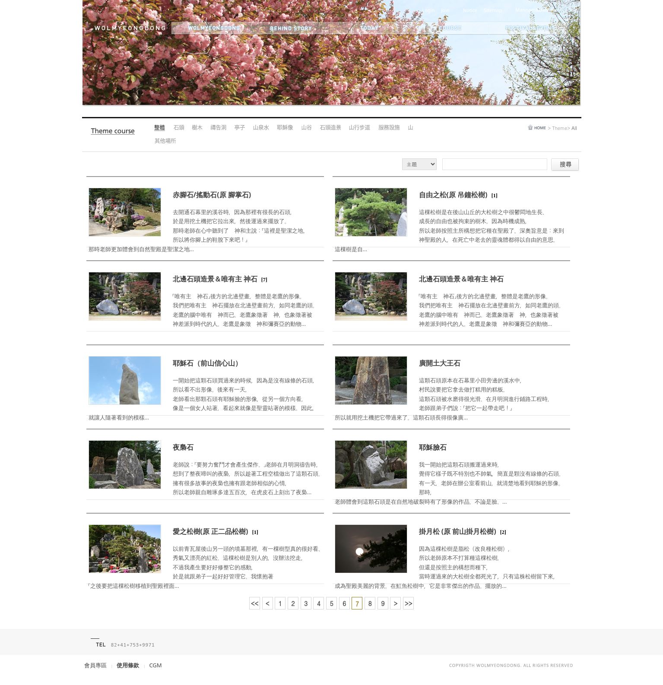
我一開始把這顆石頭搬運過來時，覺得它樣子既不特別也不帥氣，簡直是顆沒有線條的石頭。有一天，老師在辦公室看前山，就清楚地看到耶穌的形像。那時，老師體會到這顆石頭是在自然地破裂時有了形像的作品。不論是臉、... (449, 483)
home (536, 127)
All (159, 128)
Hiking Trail (359, 128)
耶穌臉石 (433, 447)
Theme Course (115, 133)
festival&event (529, 28)
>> (408, 603)
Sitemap (493, 10)
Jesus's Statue (285, 128)
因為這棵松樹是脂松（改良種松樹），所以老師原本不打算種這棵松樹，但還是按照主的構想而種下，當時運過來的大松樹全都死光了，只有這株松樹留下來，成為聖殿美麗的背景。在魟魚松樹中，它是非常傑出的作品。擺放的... (446, 567)
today (369, 28)
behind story (290, 28)
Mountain (410, 128)
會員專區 (95, 665)
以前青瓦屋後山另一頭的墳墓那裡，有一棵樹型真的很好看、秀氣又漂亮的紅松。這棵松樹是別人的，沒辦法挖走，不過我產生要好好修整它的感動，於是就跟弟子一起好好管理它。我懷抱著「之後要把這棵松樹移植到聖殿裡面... (206, 567)
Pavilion (239, 128)
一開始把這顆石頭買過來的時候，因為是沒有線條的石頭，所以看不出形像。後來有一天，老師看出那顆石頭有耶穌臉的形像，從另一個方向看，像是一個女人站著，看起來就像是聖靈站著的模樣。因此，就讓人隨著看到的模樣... (203, 398)
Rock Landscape (330, 128)
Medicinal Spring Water (261, 128)
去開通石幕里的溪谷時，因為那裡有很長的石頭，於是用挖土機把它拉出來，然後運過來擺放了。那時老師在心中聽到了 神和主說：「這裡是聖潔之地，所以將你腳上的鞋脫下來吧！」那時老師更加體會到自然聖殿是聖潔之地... (199, 230)
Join (445, 10)
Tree (197, 128)
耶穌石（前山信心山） (207, 363)
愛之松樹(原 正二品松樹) (210, 531)
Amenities (389, 128)
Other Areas (165, 141)
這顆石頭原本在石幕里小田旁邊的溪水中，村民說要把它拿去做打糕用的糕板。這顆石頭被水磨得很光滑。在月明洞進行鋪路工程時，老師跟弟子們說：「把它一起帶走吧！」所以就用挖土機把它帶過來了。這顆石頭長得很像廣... (444, 398)
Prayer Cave (218, 128)
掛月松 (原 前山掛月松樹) (457, 531)
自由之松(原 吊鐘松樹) (453, 194)
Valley (306, 128)
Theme (559, 128)
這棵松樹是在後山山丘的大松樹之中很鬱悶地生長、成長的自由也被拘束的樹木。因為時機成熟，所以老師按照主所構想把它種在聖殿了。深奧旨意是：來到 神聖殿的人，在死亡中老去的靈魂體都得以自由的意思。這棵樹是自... (452, 230)
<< (255, 603)
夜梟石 (183, 447)
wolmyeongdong (211, 28)
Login (428, 10)
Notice (470, 10)
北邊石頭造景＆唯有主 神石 (215, 279)
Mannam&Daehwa (536, 9)
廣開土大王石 (439, 363)
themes (449, 28)
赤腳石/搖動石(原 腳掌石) (212, 194)
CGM (155, 665)
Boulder (178, 128)
